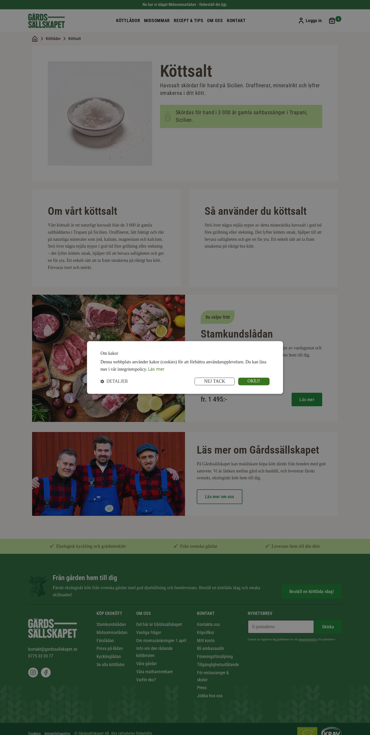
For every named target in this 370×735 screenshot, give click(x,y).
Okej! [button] (253, 381)
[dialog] (185, 367)
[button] (114, 381)
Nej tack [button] (214, 381)
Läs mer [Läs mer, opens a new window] (156, 369)
